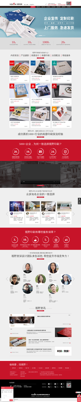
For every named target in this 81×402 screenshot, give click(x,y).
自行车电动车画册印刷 (37, 76)
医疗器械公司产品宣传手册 (59, 122)
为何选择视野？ (12, 373)
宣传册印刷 (16, 399)
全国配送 (56, 55)
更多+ (69, 315)
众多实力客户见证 (23, 373)
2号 (55, 384)
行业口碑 (53, 6)
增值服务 (66, 55)
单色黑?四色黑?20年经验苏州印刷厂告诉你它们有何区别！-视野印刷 (39, 349)
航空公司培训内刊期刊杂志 (17, 99)
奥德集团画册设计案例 (58, 99)
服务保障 (58, 6)
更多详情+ (26, 80)
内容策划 (15, 55)
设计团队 (48, 6)
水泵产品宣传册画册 (15, 122)
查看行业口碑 (40, 197)
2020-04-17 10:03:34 (15, 352)
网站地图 (67, 368)
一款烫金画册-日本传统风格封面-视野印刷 (36, 330)
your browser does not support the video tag (40, 174)
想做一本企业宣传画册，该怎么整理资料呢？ (39, 339)
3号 (62, 384)
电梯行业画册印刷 (15, 76)
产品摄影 (25, 55)
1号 (49, 384)
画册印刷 (38, 6)
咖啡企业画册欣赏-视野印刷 (43, 316)
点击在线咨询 (40, 185)
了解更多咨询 (40, 310)
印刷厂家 (43, 6)
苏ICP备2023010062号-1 (39, 396)
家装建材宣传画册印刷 (58, 76)
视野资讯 (63, 6)
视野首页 (33, 6)
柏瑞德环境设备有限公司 (37, 122)
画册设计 (35, 55)
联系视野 (68, 6)
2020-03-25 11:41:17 (66, 342)
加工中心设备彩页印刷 (37, 99)
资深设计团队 (23, 376)
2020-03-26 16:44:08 (15, 333)
